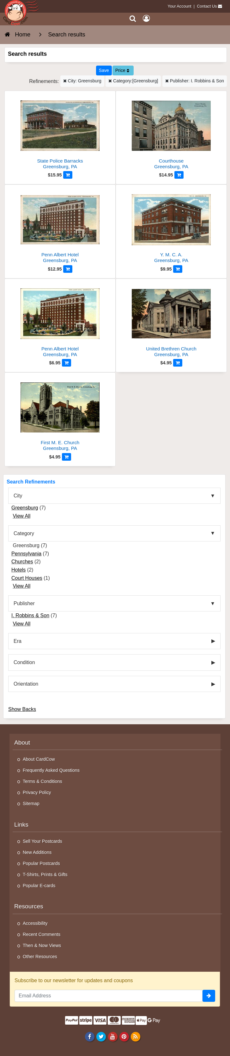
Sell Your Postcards (42, 841)
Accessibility (35, 923)
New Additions (37, 852)
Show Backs (22, 709)
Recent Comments (41, 934)
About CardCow (39, 759)
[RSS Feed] (135, 1036)
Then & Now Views (42, 945)
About (22, 742)
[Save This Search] (104, 70)
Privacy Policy (37, 792)
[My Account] (146, 18)
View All (21, 516)
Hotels (18, 570)
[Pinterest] (124, 1036)
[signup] (209, 996)
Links (21, 824)
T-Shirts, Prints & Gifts (45, 874)
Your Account (179, 6)
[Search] (133, 18)
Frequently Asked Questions (51, 770)
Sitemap (31, 803)
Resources (28, 906)
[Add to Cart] (67, 175)
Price (122, 70)
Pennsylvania (26, 553)
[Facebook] (89, 1036)
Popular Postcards (41, 863)
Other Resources (40, 956)
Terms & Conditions (42, 781)
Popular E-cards (39, 885)
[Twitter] (101, 1036)
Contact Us (207, 6)
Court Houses (26, 578)
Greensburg (24, 507)
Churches (22, 561)
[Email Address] (109, 996)
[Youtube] (112, 1036)
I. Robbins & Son (30, 615)
